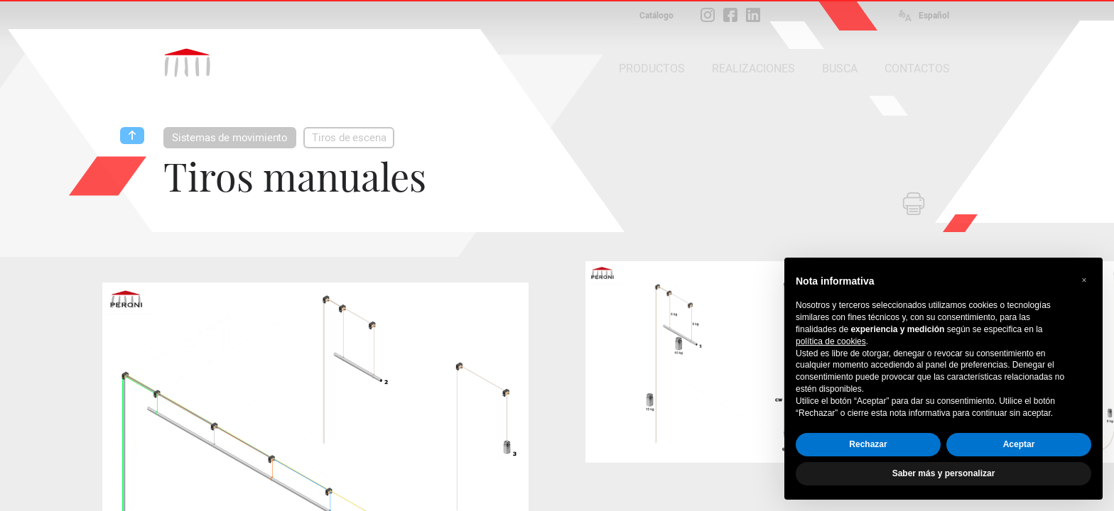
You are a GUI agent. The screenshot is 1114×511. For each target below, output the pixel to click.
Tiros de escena (349, 137)
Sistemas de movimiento (230, 137)
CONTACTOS (917, 68)
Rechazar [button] (868, 444)
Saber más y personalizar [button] (943, 473)
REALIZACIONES (753, 68)
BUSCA (840, 68)
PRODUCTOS (652, 68)
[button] (1084, 280)
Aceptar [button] (1019, 444)
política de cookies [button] (831, 341)
